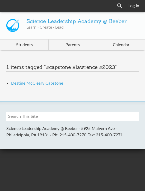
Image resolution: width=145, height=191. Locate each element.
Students (24, 45)
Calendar (121, 45)
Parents (73, 45)
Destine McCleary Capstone (37, 83)
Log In (133, 6)
